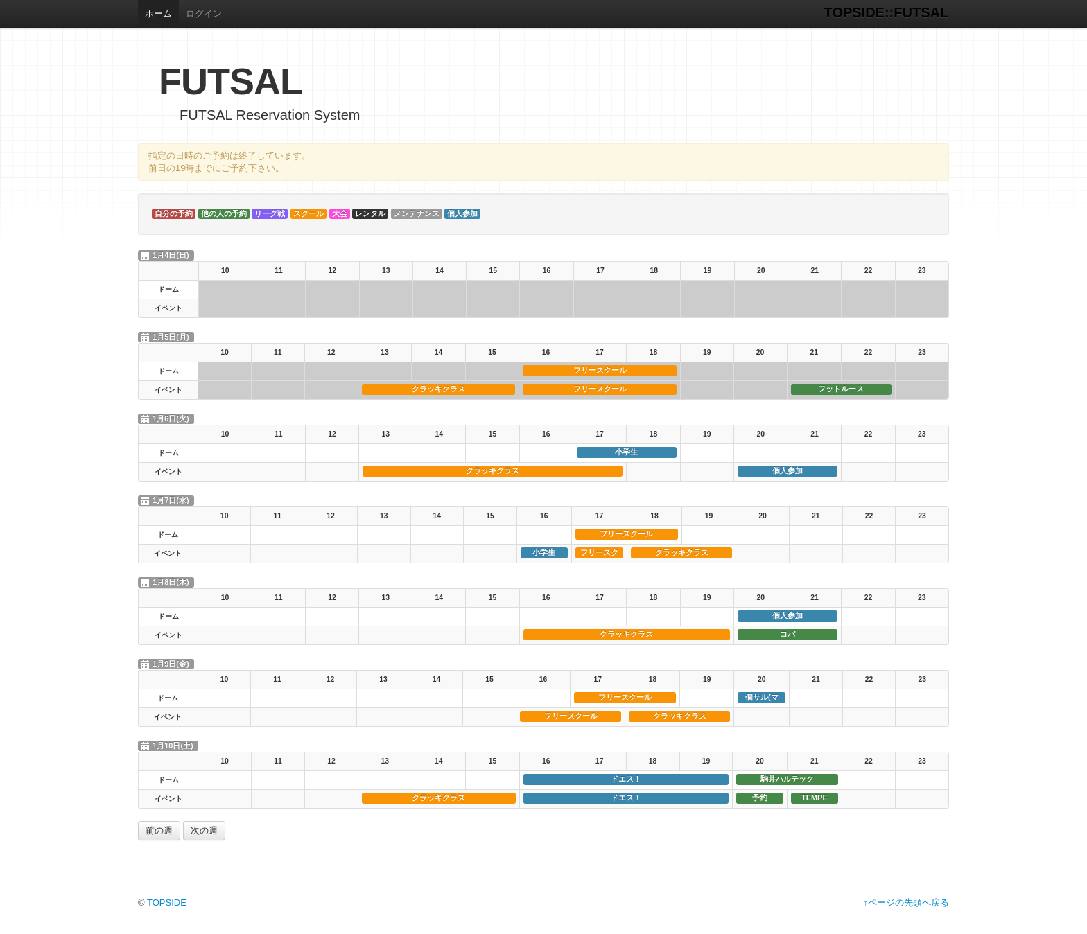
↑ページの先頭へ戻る (907, 902)
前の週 (159, 830)
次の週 (204, 830)
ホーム (158, 13)
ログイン (204, 13)
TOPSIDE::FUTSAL (886, 12)
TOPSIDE (166, 902)
